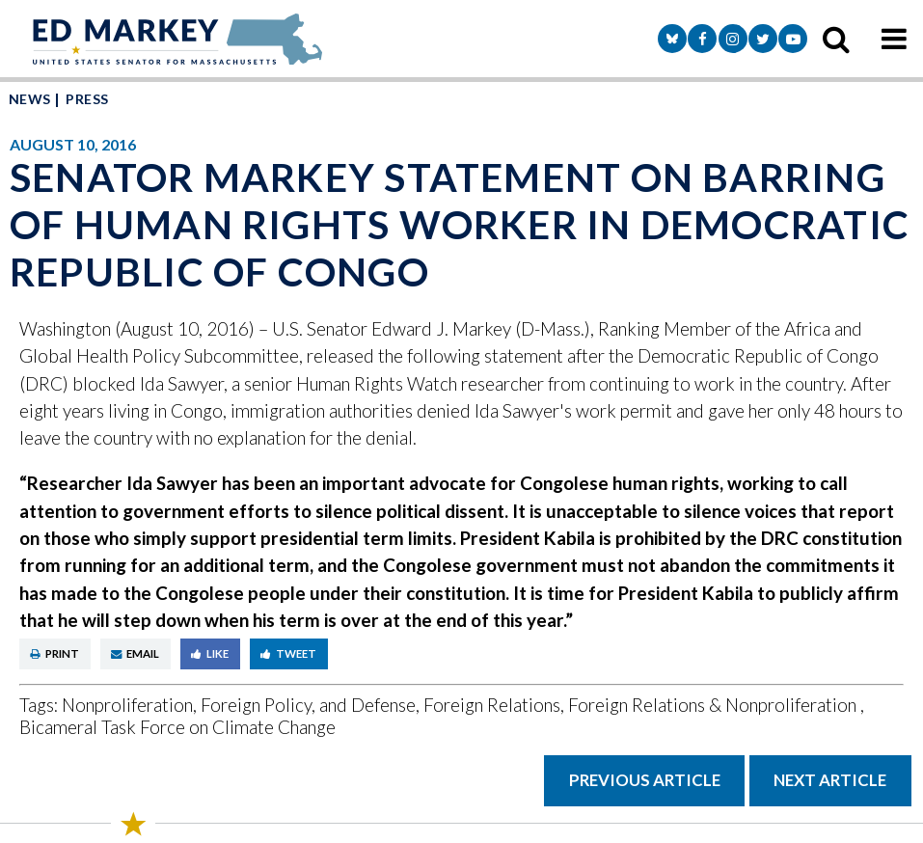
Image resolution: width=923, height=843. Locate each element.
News (30, 99)
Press (87, 99)
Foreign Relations (491, 704)
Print (54, 653)
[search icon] (836, 38)
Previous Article (644, 780)
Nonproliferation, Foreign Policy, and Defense (239, 704)
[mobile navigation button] (894, 38)
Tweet (288, 653)
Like (210, 653)
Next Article (830, 780)
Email (135, 653)
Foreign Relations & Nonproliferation (714, 704)
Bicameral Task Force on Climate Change (177, 727)
